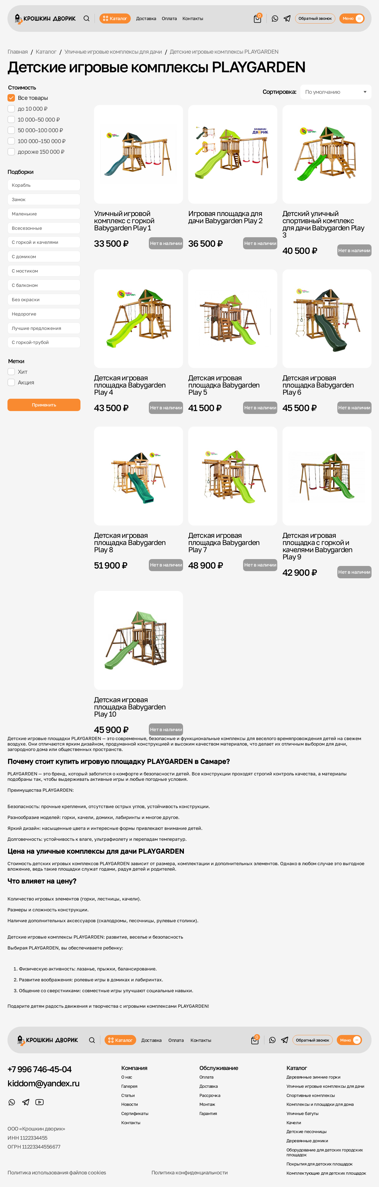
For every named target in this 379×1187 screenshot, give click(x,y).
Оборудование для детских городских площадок (324, 1152)
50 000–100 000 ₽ (35, 130)
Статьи (127, 1095)
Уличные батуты (302, 1113)
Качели (293, 1122)
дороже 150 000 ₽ (35, 151)
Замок (19, 199)
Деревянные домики (307, 1140)
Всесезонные (27, 228)
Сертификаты (134, 1113)
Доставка (146, 18)
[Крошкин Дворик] (45, 19)
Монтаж (207, 1104)
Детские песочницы (306, 1131)
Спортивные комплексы (310, 1095)
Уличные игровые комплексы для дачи (325, 1086)
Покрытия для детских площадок (319, 1163)
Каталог (115, 18)
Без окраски (26, 299)
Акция (20, 382)
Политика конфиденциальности (189, 1173)
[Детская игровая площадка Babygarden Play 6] (327, 318)
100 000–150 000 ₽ (36, 141)
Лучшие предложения (36, 328)
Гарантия (208, 1113)
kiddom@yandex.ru (43, 1083)
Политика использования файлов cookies (56, 1173)
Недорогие (24, 313)
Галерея (129, 1086)
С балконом (25, 285)
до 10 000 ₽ (27, 108)
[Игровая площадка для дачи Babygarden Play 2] (232, 154)
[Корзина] (257, 18)
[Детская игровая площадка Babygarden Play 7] (232, 476)
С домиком (24, 256)
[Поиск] (86, 18)
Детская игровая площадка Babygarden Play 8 (129, 542)
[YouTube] (39, 1102)
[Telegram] (287, 18)
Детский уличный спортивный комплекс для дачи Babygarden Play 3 (323, 224)
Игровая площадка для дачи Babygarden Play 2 (225, 217)
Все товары (27, 98)
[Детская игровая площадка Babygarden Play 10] (138, 640)
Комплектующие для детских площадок (326, 1173)
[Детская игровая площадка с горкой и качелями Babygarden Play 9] (327, 476)
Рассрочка (209, 1095)
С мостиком (25, 270)
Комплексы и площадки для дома (320, 1104)
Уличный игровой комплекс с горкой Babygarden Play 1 (124, 220)
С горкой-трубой (30, 342)
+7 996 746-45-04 (39, 1069)
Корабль (21, 185)
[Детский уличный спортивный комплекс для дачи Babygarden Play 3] (327, 154)
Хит (17, 371)
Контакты (192, 18)
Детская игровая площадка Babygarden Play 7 (223, 542)
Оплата (169, 18)
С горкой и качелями (35, 242)
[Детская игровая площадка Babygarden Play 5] (232, 318)
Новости (129, 1104)
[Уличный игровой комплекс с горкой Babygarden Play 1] (138, 154)
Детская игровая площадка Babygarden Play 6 (318, 384)
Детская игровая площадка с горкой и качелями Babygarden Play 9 (317, 546)
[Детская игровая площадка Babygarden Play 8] (138, 476)
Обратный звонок (315, 18)
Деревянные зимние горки (313, 1077)
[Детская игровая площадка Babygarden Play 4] (138, 318)
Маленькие (24, 213)
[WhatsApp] (275, 18)
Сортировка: (280, 92)
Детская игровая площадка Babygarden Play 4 (129, 384)
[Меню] (352, 18)
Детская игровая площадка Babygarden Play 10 (129, 706)
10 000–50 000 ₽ (33, 119)
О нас (126, 1077)
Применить (44, 404)
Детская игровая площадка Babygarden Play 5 (223, 384)
